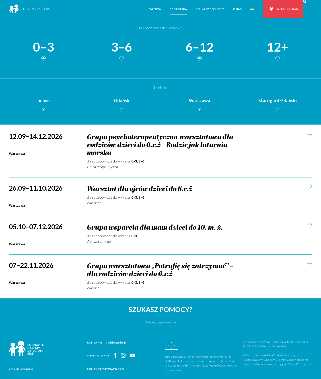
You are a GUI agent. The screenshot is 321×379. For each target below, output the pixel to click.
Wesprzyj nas (287, 8)
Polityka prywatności (105, 369)
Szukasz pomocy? (210, 9)
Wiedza (155, 9)
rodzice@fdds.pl (116, 342)
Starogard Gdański (277, 100)
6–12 (199, 47)
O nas (237, 9)
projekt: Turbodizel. (21, 369)
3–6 (121, 47)
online (43, 100)
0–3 (43, 47)
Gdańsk (121, 100)
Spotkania (178, 9)
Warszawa (199, 100)
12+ (277, 47)
